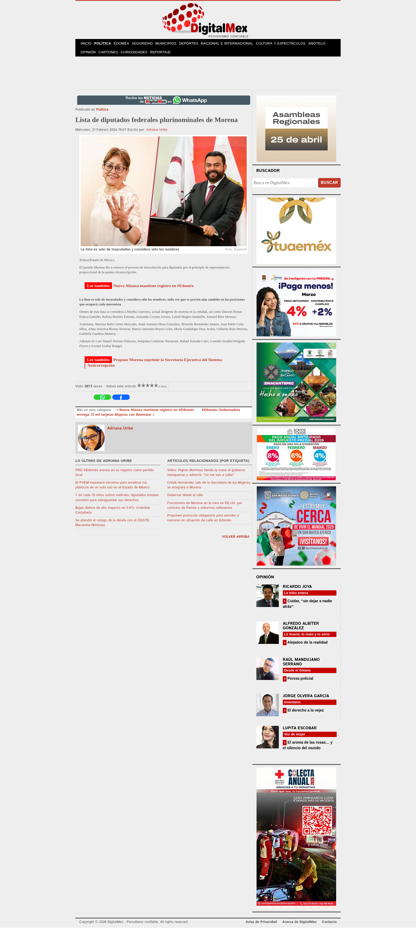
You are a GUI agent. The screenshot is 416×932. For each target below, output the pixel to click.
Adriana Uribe (156, 134)
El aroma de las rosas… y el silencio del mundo (308, 749)
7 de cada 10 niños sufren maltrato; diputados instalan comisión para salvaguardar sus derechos (117, 502)
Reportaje (164, 55)
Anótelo (324, 44)
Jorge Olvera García (306, 700)
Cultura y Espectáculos (288, 44)
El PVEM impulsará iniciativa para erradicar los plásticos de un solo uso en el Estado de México (112, 489)
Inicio (87, 44)
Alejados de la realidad (307, 646)
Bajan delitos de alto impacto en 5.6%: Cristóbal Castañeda (112, 514)
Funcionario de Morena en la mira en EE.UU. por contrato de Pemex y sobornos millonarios (204, 510)
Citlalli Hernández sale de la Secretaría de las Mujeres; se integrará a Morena (209, 489)
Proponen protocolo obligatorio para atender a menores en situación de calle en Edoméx (203, 522)
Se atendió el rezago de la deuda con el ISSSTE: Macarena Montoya (112, 527)
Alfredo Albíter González (301, 630)
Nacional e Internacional (235, 44)
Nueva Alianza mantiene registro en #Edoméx (153, 290)
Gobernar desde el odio (185, 499)
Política (105, 44)
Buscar (329, 187)
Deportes (197, 44)
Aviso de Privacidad (261, 926)
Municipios (172, 44)
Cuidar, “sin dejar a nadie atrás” (307, 608)
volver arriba (235, 541)
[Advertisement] (208, 77)
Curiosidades (137, 55)
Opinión (89, 55)
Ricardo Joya (297, 591)
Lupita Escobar (300, 732)
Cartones (110, 55)
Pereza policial (300, 682)
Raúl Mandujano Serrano (301, 666)
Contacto (329, 926)
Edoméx (125, 44)
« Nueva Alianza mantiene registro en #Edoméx (155, 414)
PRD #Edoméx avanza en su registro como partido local (114, 477)
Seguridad (147, 44)
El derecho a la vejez (305, 714)
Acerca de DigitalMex (299, 926)
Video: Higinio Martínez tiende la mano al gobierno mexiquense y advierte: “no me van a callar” (206, 477)
